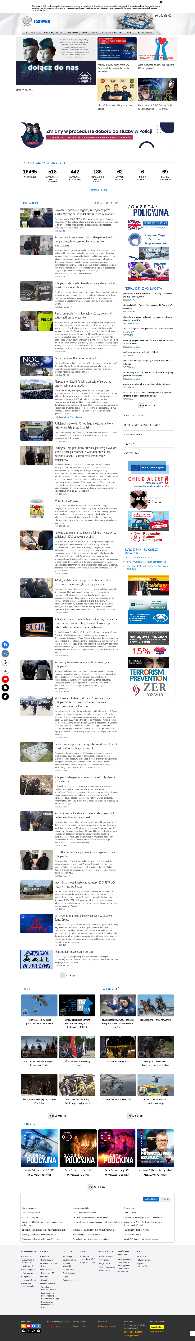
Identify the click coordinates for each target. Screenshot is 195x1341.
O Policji (44, 1249)
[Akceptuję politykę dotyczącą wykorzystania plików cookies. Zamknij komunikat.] (161, 2)
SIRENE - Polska (129, 1211)
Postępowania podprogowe (125, 1265)
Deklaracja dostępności (107, 1324)
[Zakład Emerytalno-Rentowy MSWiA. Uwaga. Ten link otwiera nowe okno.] (148, 689)
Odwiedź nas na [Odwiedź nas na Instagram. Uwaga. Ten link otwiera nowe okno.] (38, 1324)
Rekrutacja (105, 1269)
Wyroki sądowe (88, 1261)
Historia (44, 1275)
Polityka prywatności (131, 1333)
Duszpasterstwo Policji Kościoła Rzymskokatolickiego (50, 1294)
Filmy (115, 203)
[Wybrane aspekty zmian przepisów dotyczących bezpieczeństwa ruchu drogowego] (117, 56)
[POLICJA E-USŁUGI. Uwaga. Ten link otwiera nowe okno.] (148, 434)
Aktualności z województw (28, 1259)
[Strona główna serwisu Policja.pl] (156, 15)
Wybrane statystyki (67, 1263)
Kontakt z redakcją (79, 1324)
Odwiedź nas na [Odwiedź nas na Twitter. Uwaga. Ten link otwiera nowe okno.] (28, 1329)
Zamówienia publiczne (123, 1251)
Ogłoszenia (105, 1262)
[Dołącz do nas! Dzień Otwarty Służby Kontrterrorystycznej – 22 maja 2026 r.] (157, 95)
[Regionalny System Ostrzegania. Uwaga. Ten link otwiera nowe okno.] (148, 537)
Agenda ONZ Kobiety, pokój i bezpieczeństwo (140, 1237)
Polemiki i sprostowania (28, 1283)
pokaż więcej (70, 976)
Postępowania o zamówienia (126, 1258)
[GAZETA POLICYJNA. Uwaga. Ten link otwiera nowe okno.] (148, 415)
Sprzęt (44, 1278)
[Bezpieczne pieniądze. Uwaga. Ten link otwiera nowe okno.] (148, 604)
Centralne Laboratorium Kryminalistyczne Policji (91, 1215)
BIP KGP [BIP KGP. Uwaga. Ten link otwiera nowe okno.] (58, 1324)
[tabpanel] (97, 1222)
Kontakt (141, 1249)
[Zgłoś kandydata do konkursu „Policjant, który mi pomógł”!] (157, 55)
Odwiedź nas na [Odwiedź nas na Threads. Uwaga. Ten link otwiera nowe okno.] (23, 1329)
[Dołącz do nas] (56, 66)
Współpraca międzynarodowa (48, 1286)
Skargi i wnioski (144, 1258)
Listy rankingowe (107, 1265)
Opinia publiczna (70, 1278)
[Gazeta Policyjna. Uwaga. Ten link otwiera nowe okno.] (148, 210)
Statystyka (67, 1249)
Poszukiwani (27, 1271)
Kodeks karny (69, 1268)
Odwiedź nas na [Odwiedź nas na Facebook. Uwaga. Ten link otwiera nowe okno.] (33, 1324)
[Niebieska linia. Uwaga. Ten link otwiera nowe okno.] (148, 617)
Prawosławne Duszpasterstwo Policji (48, 1303)
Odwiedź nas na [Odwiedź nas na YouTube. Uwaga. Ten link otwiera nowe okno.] (28, 1324)
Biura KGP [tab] (164, 1197)
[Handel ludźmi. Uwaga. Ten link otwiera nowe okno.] (148, 662)
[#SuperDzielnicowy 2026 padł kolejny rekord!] (117, 95)
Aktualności (27, 1255)
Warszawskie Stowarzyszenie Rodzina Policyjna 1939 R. (93, 1228)
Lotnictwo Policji (29, 1278)
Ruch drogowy (28, 1268)
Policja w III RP (47, 1271)
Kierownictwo (47, 1258)
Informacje (67, 1255)
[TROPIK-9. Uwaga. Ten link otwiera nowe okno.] (148, 444)
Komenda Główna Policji (49, 1263)
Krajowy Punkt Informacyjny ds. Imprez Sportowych (142, 1215)
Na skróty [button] (98, 203)
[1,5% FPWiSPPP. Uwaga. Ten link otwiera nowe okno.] (148, 651)
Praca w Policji (106, 1249)
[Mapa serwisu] (161, 15)
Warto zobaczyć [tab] (150, 1197)
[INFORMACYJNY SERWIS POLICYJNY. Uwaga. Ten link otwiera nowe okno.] (148, 425)
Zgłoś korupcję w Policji (32, 1211)
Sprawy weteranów (142, 1263)
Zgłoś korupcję (128, 1206)
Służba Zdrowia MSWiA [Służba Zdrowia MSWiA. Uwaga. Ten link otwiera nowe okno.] (132, 1232)
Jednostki (45, 1255)
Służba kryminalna (30, 1206)
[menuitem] (32, 32)
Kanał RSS (23, 1324)
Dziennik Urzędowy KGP (88, 1256)
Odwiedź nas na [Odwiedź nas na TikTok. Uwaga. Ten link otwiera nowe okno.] (33, 1329)
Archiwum (123, 1270)
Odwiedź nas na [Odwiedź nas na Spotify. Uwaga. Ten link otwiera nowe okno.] (38, 1329)
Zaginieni (26, 1275)
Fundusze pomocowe (31, 1215)
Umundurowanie (48, 1282)
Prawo (83, 1249)
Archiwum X (27, 1264)
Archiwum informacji (99, 190)
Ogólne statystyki (70, 1258)
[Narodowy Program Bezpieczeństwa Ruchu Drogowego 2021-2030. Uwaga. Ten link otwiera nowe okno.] (148, 638)
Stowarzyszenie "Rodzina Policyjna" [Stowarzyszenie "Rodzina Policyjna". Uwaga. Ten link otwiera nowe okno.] (136, 1228)
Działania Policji (28, 1249)
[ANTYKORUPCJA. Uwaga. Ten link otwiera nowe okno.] (148, 453)
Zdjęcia (108, 203)
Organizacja (46, 1268)
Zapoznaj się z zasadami (133, 1330)
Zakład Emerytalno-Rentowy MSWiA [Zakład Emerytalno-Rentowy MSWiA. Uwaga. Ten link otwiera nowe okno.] (86, 1232)
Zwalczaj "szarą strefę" (81, 1206)
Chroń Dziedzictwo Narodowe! (84, 1211)
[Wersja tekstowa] (165, 15)
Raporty (66, 1275)
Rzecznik (142, 1255)
